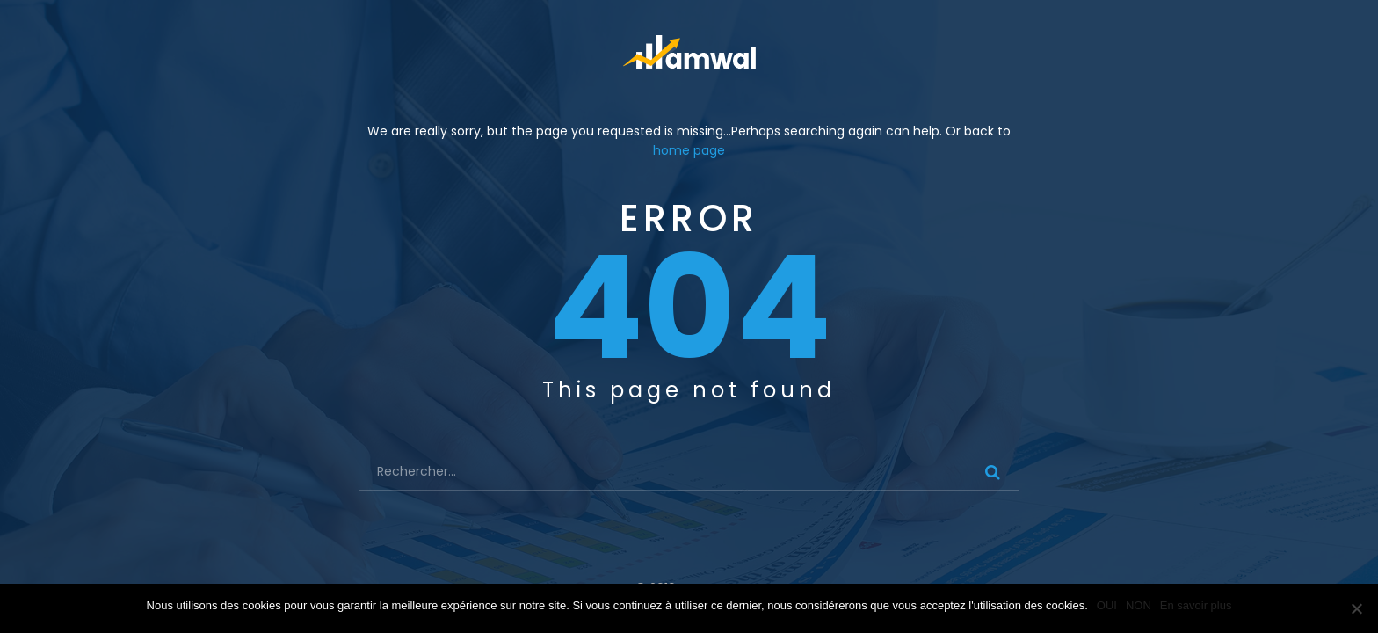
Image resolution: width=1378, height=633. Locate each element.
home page (689, 150)
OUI (1107, 605)
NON (1138, 605)
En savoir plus (1196, 605)
